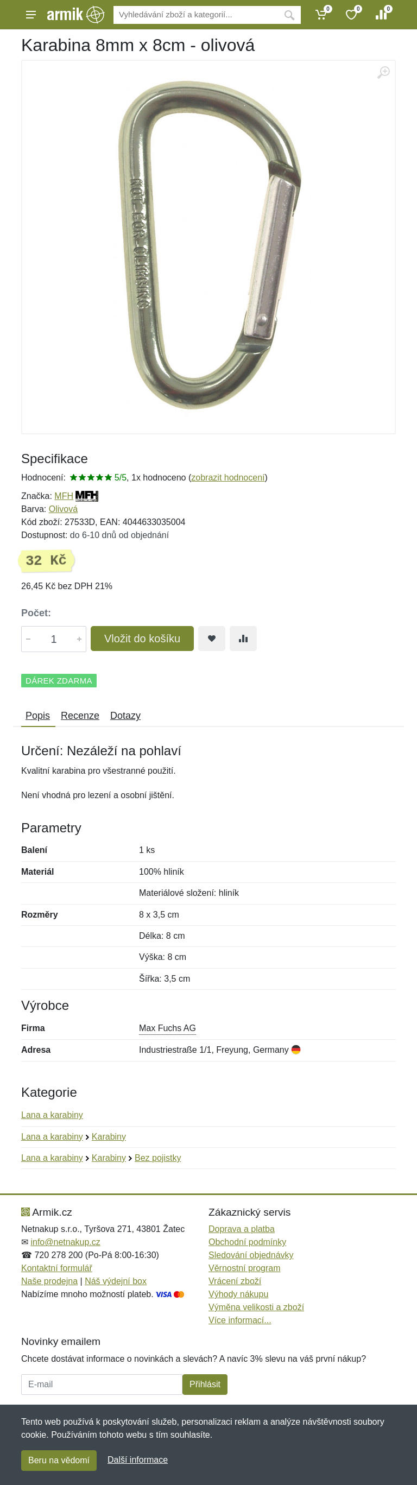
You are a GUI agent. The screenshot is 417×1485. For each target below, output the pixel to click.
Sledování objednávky (251, 1255)
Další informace (138, 1459)
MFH (63, 496)
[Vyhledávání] (195, 15)
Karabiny (109, 1136)
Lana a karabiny (52, 1115)
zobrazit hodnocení (227, 477)
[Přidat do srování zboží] (243, 638)
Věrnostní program (244, 1268)
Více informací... (239, 1320)
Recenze (80, 715)
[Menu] (31, 14)
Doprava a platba (241, 1229)
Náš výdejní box (116, 1281)
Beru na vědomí (59, 1460)
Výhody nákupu (238, 1294)
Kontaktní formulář (56, 1268)
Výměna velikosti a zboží (256, 1307)
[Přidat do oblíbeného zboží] (211, 638)
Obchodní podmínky (247, 1242)
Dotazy (125, 715)
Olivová (63, 509)
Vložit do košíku (142, 638)
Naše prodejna (49, 1281)
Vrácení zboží (234, 1281)
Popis (38, 715)
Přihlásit (204, 1384)
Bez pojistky (158, 1157)
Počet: (36, 613)
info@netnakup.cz (65, 1242)
